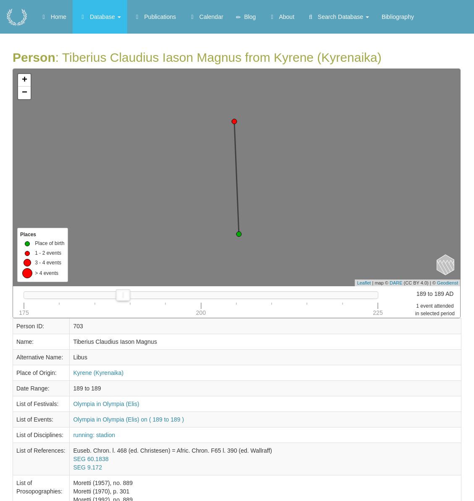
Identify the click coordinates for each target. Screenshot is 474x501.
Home (53, 16)
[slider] (123, 295)
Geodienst (447, 282)
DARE (396, 282)
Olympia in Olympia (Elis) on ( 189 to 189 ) (128, 419)
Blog (246, 17)
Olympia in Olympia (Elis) (106, 404)
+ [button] (24, 80)
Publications (155, 16)
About (281, 16)
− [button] (24, 93)
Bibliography (398, 16)
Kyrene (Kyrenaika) (98, 372)
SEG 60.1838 (90, 459)
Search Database (338, 16)
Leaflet (364, 282)
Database (100, 16)
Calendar (206, 16)
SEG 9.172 (87, 467)
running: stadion (94, 435)
